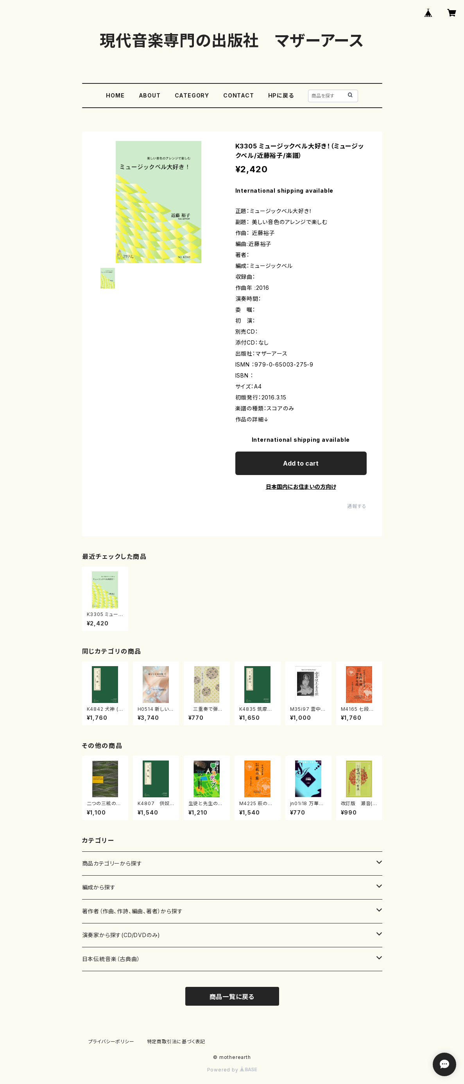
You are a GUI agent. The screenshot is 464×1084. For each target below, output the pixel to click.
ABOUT (150, 95)
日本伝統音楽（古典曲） (111, 959)
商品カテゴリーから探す (112, 863)
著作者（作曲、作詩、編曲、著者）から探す (132, 911)
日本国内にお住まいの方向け (301, 486)
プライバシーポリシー (111, 1041)
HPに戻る (281, 95)
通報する (356, 506)
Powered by (232, 1070)
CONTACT (238, 95)
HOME (115, 95)
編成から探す (99, 887)
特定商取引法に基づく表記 (176, 1041)
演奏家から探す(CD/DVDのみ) (121, 935)
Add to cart (301, 463)
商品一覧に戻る (232, 997)
